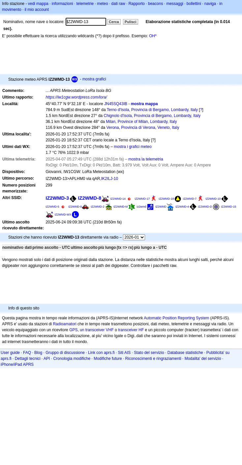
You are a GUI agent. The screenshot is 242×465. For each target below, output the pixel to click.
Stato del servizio (149, 352)
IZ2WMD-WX (63, 214)
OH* (153, 36)
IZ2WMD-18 (166, 198)
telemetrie (85, 3)
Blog (38, 352)
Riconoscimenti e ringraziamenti (153, 358)
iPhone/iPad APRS (17, 364)
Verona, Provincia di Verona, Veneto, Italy (142, 127)
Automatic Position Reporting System (176, 318)
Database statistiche (185, 352)
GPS (73, 330)
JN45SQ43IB (115, 104)
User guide (10, 352)
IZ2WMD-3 (57, 198)
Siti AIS (124, 352)
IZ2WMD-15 (228, 206)
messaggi (174, 3)
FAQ (27, 352)
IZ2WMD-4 (182, 206)
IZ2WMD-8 (89, 198)
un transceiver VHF (97, 330)
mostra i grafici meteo (133, 146)
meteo (102, 3)
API (47, 358)
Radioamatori (64, 324)
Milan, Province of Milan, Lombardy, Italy (141, 121)
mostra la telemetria (145, 159)
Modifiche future (108, 358)
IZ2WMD (160, 206)
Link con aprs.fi (101, 352)
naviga (210, 3)
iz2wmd (141, 206)
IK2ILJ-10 (109, 178)
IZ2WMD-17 (142, 198)
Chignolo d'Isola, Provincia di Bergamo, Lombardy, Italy (152, 115)
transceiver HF (131, 330)
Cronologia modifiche (71, 358)
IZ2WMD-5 (52, 206)
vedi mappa (38, 3)
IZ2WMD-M (120, 206)
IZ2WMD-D (205, 206)
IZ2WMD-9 (75, 206)
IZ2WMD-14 (117, 198)
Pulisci (130, 22)
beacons (155, 3)
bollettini (194, 3)
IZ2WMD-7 (190, 198)
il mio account (37, 9)
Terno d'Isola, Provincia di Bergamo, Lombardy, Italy (152, 109)
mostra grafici (94, 79)
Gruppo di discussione (65, 352)
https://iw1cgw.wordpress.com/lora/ (76, 97)
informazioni (62, 3)
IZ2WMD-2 (97, 206)
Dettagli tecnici (28, 358)
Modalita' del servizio (203, 358)
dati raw (118, 3)
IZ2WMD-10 (213, 198)
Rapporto (137, 3)
